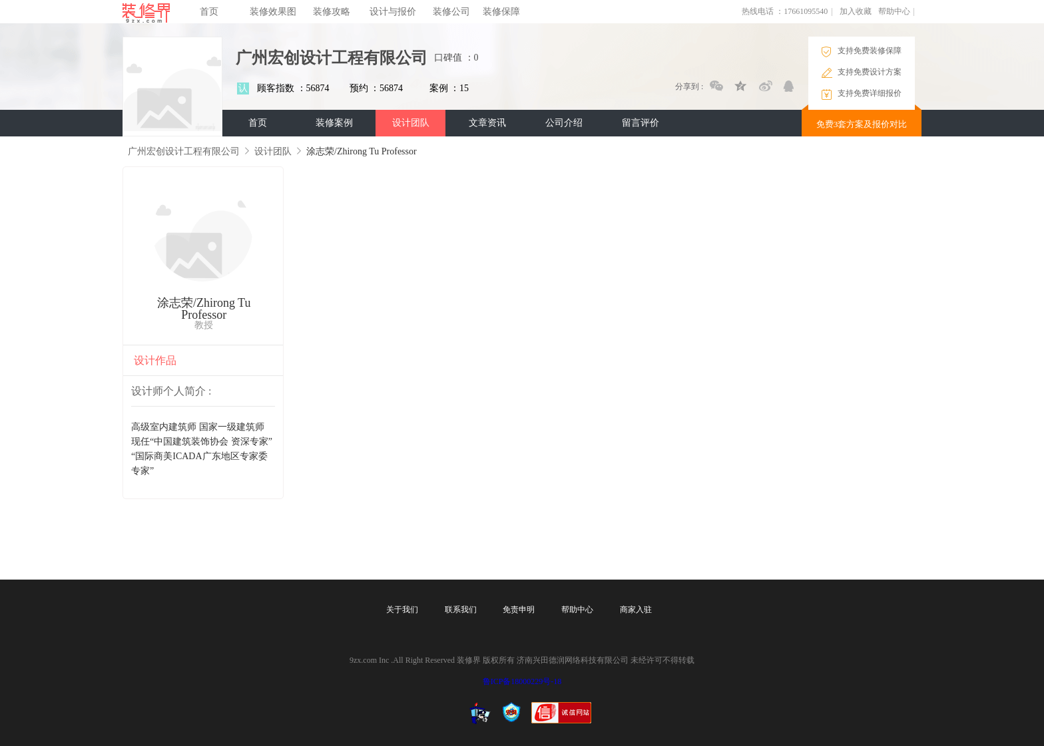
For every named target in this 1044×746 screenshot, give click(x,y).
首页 (209, 12)
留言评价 (640, 123)
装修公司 (451, 12)
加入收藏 (856, 11)
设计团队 (410, 123)
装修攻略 (331, 12)
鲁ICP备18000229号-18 (522, 681)
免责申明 (519, 609)
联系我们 (461, 609)
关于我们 (402, 609)
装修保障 (501, 12)
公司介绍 (564, 123)
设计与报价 (393, 12)
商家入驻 (636, 609)
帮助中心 (894, 11)
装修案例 (334, 123)
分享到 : (689, 86)
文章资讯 (487, 123)
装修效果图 (273, 12)
